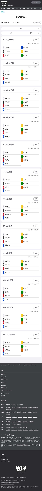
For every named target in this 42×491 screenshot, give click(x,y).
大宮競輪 (30, 407)
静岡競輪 (8, 414)
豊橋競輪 (25, 417)
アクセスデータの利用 (5, 461)
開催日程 (3, 8)
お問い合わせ (3, 456)
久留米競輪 (14, 430)
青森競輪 (13, 404)
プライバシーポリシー (21, 477)
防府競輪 (19, 424)
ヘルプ (2, 454)
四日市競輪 (8, 419)
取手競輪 (19, 407)
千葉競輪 (13, 412)
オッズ (17, 8)
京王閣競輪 (8, 409)
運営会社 (3, 477)
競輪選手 (3, 395)
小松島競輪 (14, 427)
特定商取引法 (13, 477)
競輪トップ (3, 374)
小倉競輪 (8, 430)
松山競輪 (25, 427)
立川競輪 (14, 409)
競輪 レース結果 (5, 393)
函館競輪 (8, 404)
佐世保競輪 (25, 430)
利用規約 (7, 477)
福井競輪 (8, 421)
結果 (28, 8)
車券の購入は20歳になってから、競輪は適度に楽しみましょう (13, 480)
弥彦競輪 (8, 407)
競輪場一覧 (3, 377)
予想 (13, 8)
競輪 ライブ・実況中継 (6, 390)
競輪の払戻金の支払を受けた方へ (7, 484)
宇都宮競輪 (24, 407)
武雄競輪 (20, 430)
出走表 (8, 8)
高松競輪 (8, 427)
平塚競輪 (24, 412)
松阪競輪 (35, 417)
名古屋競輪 (8, 417)
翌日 (35, 33)
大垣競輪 (20, 417)
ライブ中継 (22, 8)
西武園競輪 (35, 407)
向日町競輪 (19, 421)
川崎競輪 (19, 412)
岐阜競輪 (14, 417)
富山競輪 (30, 417)
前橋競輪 (13, 407)
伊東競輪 (35, 412)
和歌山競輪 (25, 421)
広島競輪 (13, 424)
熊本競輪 (36, 430)
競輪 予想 (3, 385)
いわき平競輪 (20, 404)
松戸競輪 (8, 412)
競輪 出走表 (4, 382)
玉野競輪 (8, 424)
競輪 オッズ (4, 387)
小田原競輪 (29, 412)
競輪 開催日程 (4, 379)
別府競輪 (31, 430)
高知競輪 (20, 427)
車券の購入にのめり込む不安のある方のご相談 (10, 482)
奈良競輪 (13, 421)
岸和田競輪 (31, 421)
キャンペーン (34, 8)
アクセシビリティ (4, 459)
